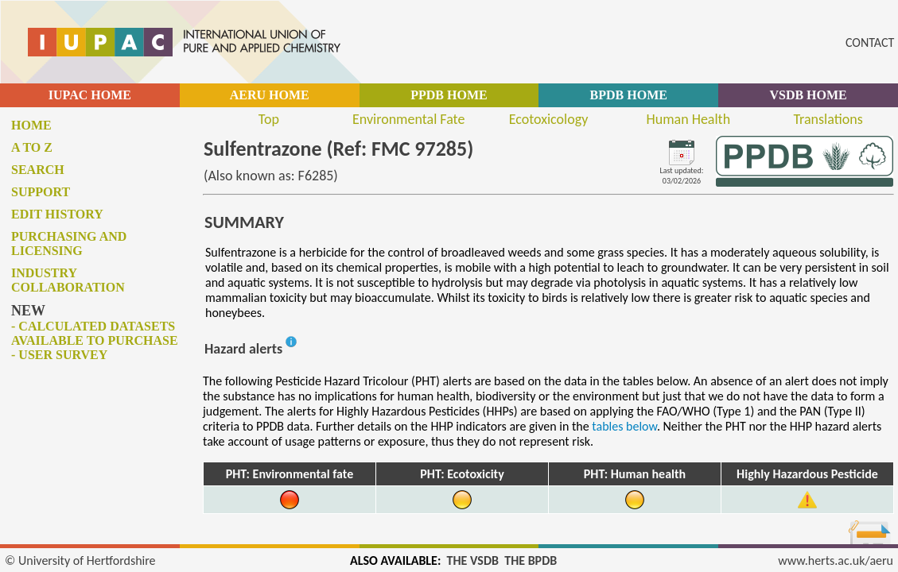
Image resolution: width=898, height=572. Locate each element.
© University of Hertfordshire (80, 560)
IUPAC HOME (90, 95)
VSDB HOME (807, 95)
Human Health (688, 119)
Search (37, 169)
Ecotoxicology (549, 119)
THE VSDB (473, 560)
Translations (827, 119)
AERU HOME (269, 95)
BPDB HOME (628, 95)
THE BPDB (530, 560)
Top (269, 119)
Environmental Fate (408, 119)
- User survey (59, 354)
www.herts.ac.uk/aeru (835, 560)
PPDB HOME (448, 95)
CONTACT (870, 42)
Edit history (57, 214)
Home (31, 125)
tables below (624, 426)
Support (40, 192)
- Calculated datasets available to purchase (94, 333)
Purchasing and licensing (68, 243)
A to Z (31, 147)
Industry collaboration (68, 280)
